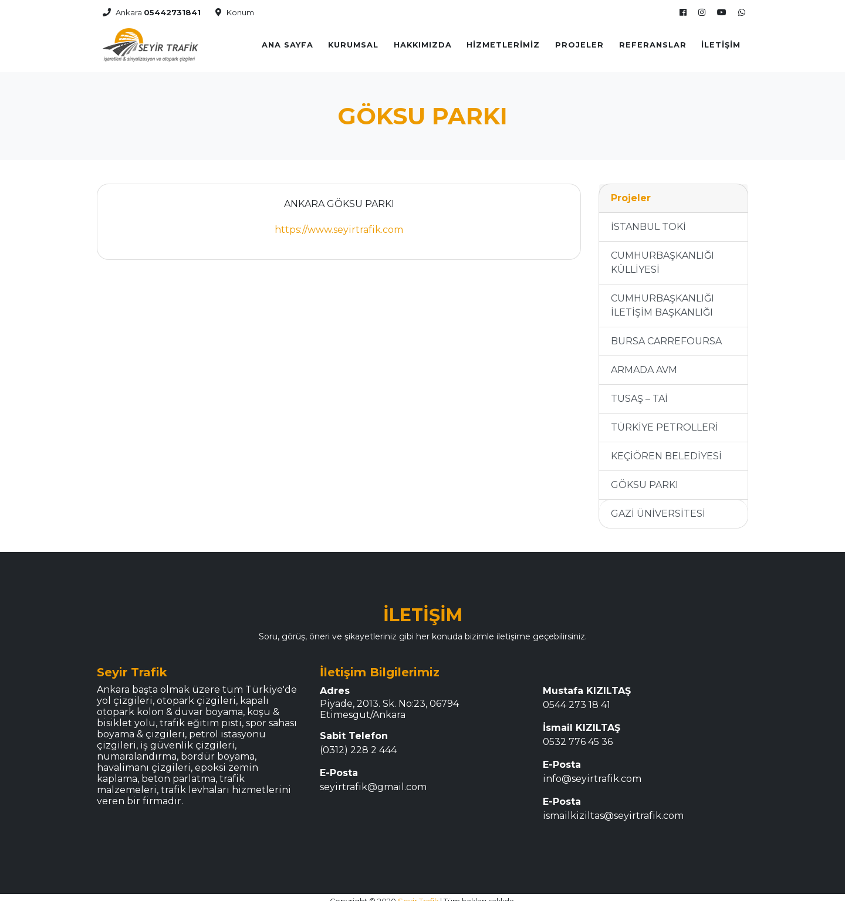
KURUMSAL (353, 41)
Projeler (579, 41)
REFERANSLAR (653, 41)
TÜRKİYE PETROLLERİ (664, 420)
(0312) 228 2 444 (358, 742)
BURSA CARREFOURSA (666, 334)
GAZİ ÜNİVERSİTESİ (658, 506)
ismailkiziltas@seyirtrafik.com (613, 808)
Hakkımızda (423, 41)
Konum (234, 8)
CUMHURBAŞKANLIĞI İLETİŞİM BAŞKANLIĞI (662, 298)
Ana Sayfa (287, 41)
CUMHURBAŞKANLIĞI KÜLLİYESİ (662, 255)
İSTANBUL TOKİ (648, 219)
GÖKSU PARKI (644, 477)
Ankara (152, 8)
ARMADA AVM (644, 362)
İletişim (721, 41)
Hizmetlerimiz (503, 41)
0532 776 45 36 (578, 734)
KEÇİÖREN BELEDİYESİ (666, 449)
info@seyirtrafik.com (592, 771)
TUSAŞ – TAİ (639, 391)
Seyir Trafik (418, 894)
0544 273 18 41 (576, 697)
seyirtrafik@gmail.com (373, 779)
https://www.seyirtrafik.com (339, 222)
